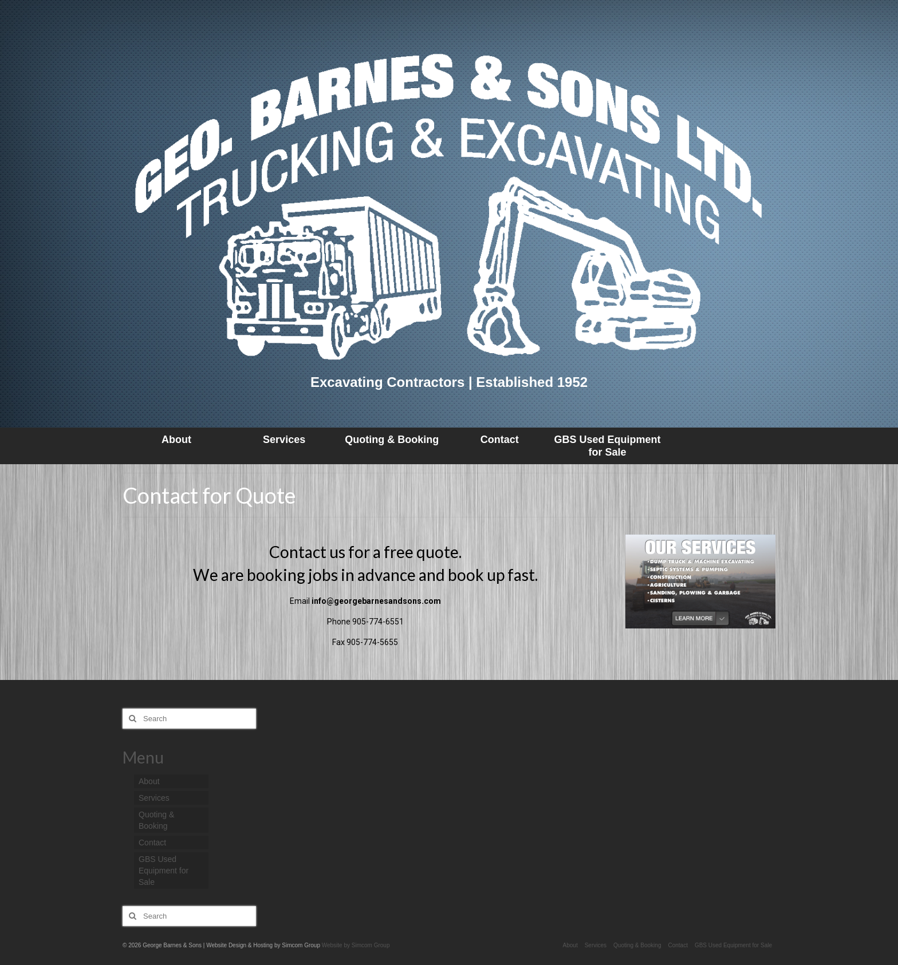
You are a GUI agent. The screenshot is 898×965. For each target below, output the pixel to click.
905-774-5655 (372, 642)
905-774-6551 (378, 621)
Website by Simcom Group (356, 945)
